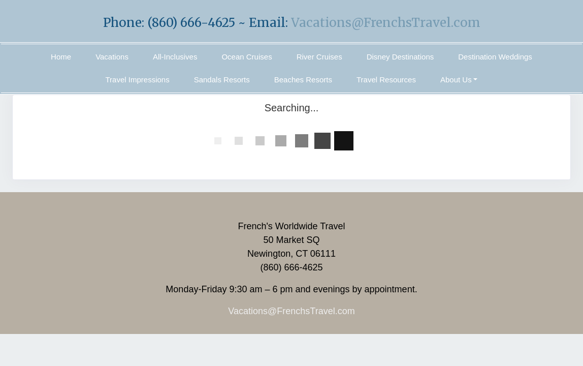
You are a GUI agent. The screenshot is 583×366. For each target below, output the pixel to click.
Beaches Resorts (303, 79)
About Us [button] (456, 79)
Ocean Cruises (246, 56)
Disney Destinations (400, 56)
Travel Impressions (138, 79)
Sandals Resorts (222, 79)
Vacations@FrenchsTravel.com (385, 22)
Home (61, 56)
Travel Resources (386, 79)
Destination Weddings (495, 56)
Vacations (111, 56)
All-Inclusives (175, 56)
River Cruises (319, 56)
